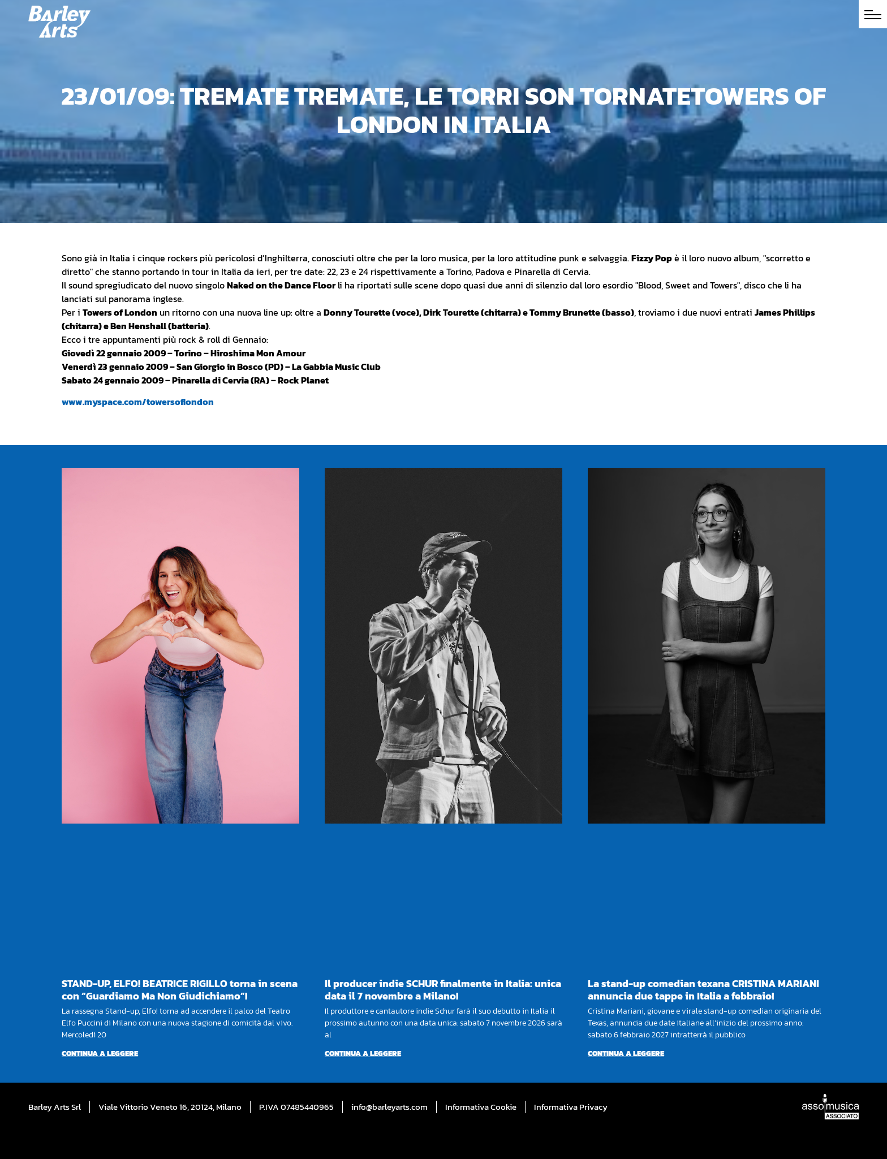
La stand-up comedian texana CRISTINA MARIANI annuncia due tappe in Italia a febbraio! (703, 989)
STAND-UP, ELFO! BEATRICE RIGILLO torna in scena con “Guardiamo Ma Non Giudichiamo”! (180, 989)
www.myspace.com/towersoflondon (138, 401)
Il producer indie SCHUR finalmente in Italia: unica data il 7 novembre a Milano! (443, 989)
